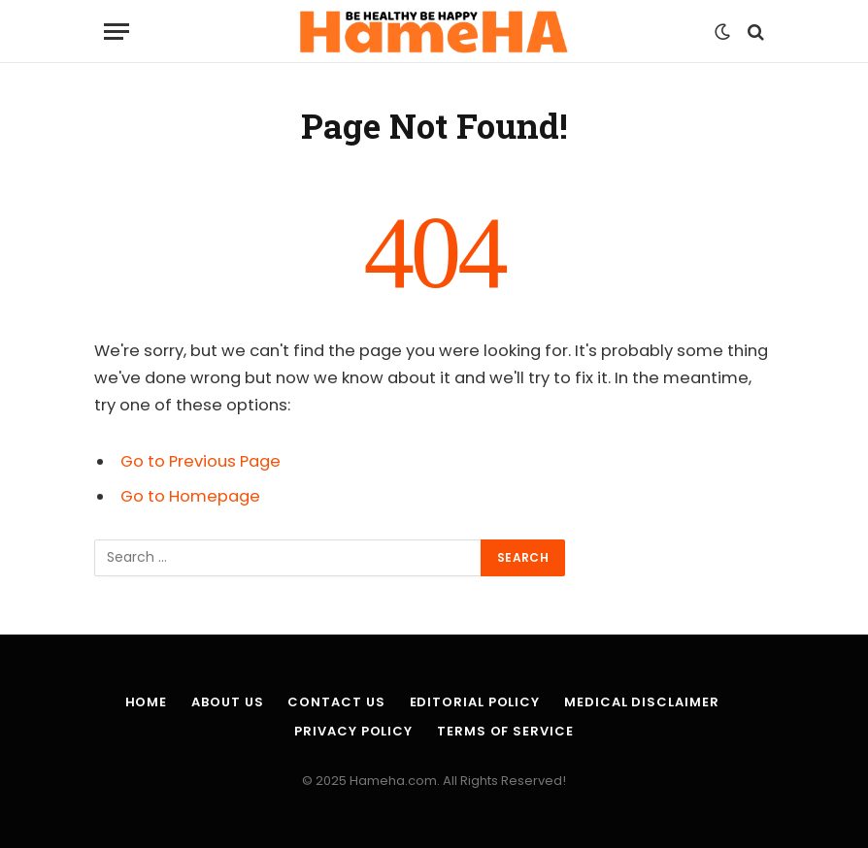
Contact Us (335, 702)
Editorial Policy (475, 702)
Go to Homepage (190, 496)
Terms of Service (505, 731)
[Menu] (116, 31)
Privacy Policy (353, 731)
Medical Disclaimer (641, 702)
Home (146, 702)
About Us (227, 702)
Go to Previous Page (200, 461)
